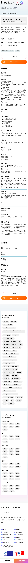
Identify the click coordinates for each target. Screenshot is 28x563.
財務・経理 (6, 400)
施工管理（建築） (15, 378)
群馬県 (17, 436)
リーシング (15, 335)
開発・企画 (13, 321)
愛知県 (17, 454)
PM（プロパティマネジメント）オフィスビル (13, 344)
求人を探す (9, 7)
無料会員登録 (22, 560)
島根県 (11, 473)
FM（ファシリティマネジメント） (10, 353)
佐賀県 (11, 485)
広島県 (5, 476)
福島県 (5, 429)
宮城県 (17, 426)
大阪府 (17, 463)
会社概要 (18, 529)
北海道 (5, 423)
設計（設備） (15, 375)
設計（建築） (6, 375)
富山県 (11, 448)
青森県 (11, 423)
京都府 (11, 463)
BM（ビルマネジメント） (9, 372)
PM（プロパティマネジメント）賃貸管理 (12, 341)
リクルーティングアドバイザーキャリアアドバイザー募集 (8, 547)
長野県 (17, 451)
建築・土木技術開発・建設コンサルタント (12, 387)
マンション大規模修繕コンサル (10, 360)
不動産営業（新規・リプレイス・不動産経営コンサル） (13, 331)
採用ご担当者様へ (7, 537)
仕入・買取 (6, 321)
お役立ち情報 (6, 539)
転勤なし (17, 50)
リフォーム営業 (7, 335)
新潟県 (5, 448)
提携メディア (6, 542)
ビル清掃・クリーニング (9, 363)
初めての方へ (8, 560)
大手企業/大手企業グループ (7, 50)
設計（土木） (6, 378)
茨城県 (5, 436)
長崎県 (17, 485)
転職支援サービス (7, 534)
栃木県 (11, 436)
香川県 (5, 479)
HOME (2, 7)
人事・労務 (19, 400)
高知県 (17, 479)
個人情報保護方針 (20, 539)
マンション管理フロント (9, 338)
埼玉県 (5, 439)
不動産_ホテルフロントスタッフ (10, 394)
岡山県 (17, 473)
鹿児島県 (5, 491)
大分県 (11, 488)
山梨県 (11, 451)
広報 (4, 403)
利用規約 (18, 537)
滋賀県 (5, 463)
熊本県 (5, 488)
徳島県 (17, 476)
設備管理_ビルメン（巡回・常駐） (16, 42)
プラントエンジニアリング (9, 390)
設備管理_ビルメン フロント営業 (10, 369)
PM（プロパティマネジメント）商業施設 (12, 347)
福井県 (5, 451)
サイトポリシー (19, 542)
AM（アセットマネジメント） (10, 350)
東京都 (17, 439)
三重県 (5, 457)
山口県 (11, 476)
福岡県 (5, 485)
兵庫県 (5, 466)
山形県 (11, 426)
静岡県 (11, 454)
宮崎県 (17, 488)
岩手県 (17, 423)
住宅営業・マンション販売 (9, 327)
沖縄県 (12, 491)
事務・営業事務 (19, 397)
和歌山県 (17, 466)
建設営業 (19, 372)
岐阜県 (5, 454)
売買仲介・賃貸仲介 (8, 324)
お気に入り (14, 56)
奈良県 (11, 466)
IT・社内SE (11, 403)
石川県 (17, 448)
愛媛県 (11, 479)
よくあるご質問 (19, 534)
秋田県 (5, 426)
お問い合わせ (19, 532)
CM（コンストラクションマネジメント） (12, 384)
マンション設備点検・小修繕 (9, 356)
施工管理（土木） (17, 381)
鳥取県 (5, 473)
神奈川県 (5, 441)
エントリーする (14, 61)
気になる (17, 3)
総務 (12, 400)
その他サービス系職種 (8, 397)
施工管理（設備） (7, 381)
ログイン (21, 3)
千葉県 (15, 7)
